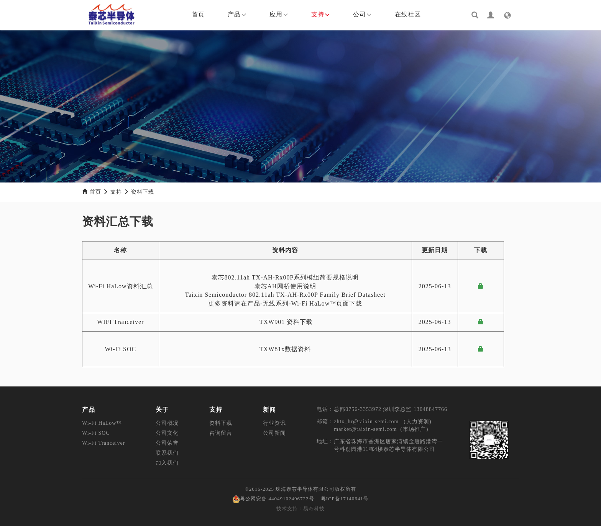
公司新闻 (274, 433)
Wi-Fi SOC (96, 433)
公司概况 (167, 423)
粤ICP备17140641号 (345, 498)
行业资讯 (274, 423)
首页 (198, 14)
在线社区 (408, 14)
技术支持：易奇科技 (300, 508)
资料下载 (142, 192)
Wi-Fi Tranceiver (103, 443)
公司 (362, 14)
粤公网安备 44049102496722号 (273, 498)
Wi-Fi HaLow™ (102, 423)
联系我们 (167, 453)
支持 (320, 14)
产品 (237, 14)
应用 (278, 14)
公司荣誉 (167, 443)
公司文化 (167, 433)
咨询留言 (220, 433)
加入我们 (167, 463)
